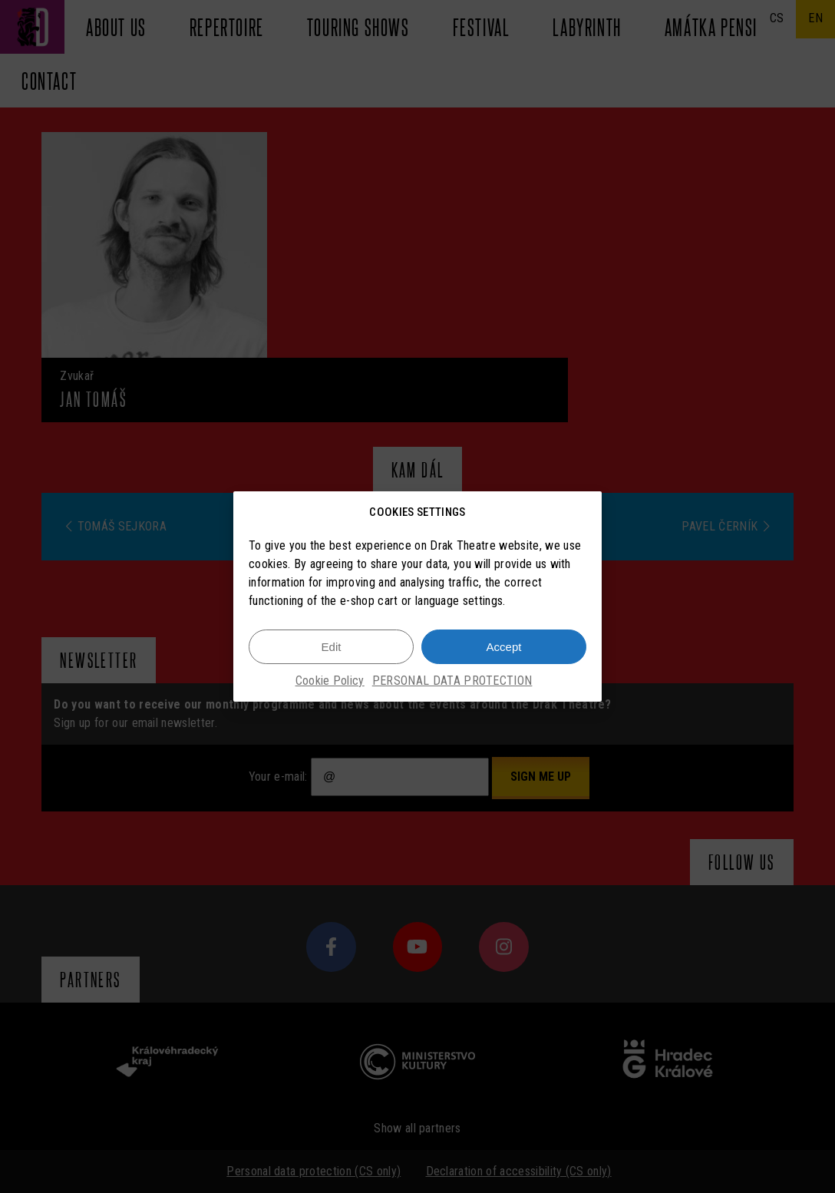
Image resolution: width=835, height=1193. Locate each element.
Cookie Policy (330, 680)
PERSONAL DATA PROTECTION (452, 680)
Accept (504, 646)
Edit (332, 646)
